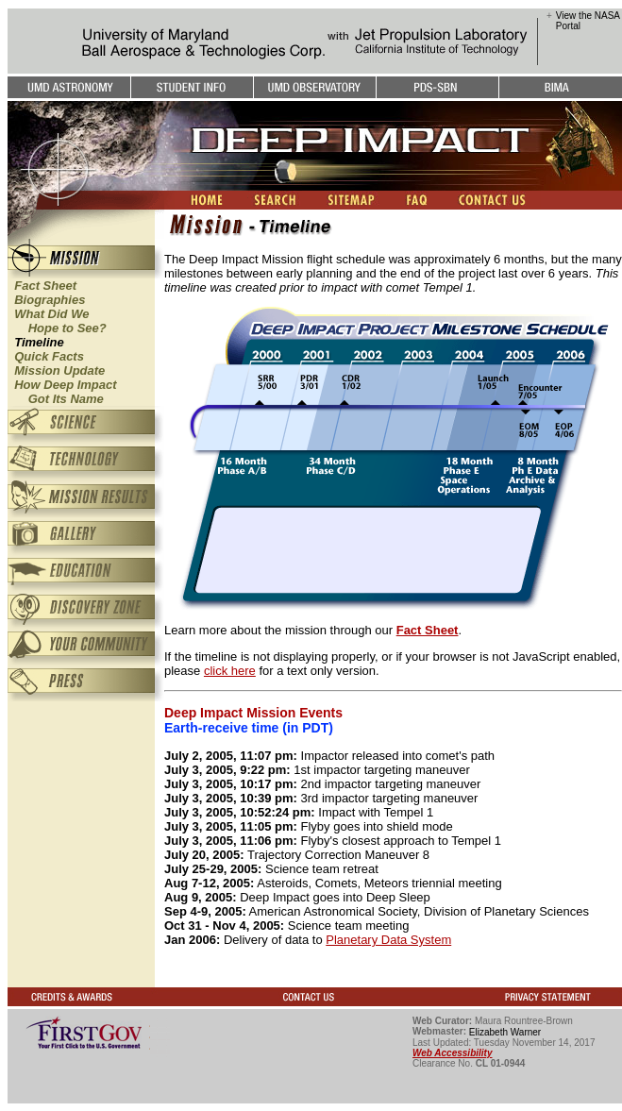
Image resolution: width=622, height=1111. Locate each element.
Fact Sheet (45, 285)
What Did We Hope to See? (57, 321)
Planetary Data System (388, 940)
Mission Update (59, 370)
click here (230, 671)
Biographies (49, 300)
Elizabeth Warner (505, 1032)
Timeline (39, 342)
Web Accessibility (452, 1053)
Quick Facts (49, 356)
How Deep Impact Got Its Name (62, 392)
